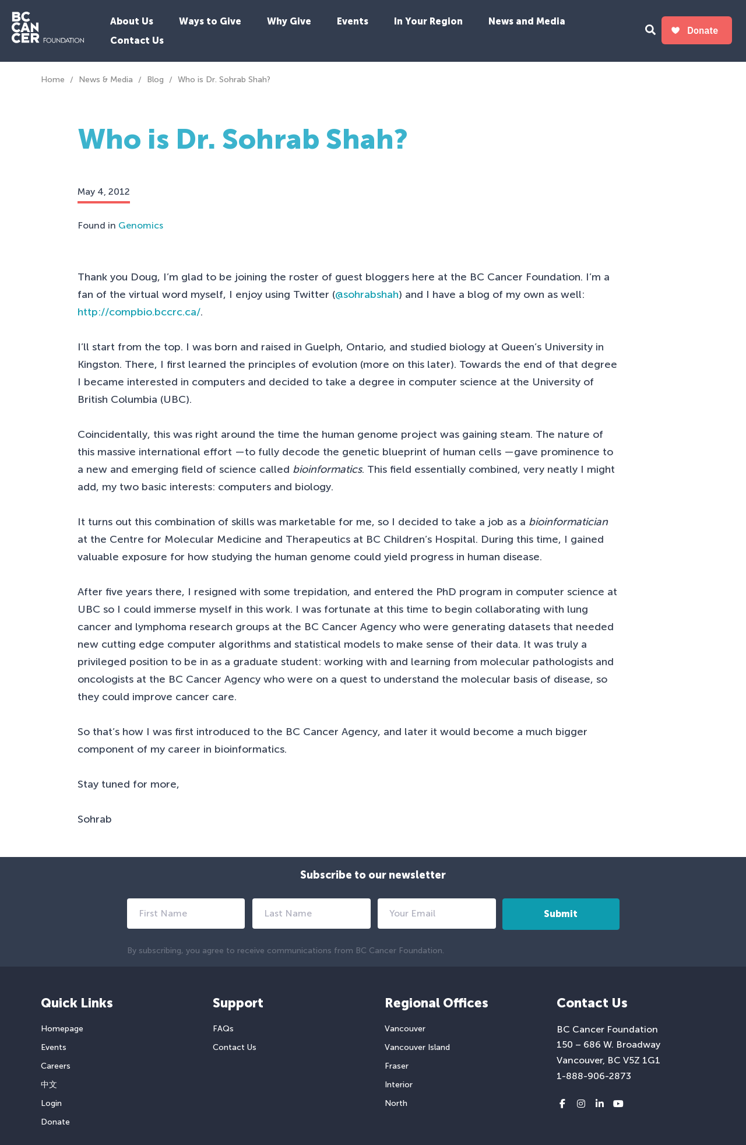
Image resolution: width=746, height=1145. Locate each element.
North (396, 1103)
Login (51, 1103)
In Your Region (428, 21)
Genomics (140, 225)
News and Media (526, 21)
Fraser (397, 1066)
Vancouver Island (417, 1047)
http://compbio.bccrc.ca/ (139, 311)
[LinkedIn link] (600, 1104)
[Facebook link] (562, 1104)
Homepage (62, 1029)
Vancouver (405, 1029)
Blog (155, 80)
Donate (55, 1122)
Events (352, 21)
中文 (49, 1085)
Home (53, 80)
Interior (399, 1085)
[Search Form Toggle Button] (650, 31)
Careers (56, 1066)
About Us (131, 21)
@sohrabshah (367, 294)
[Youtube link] (618, 1104)
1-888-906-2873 (594, 1075)
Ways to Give (210, 21)
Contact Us (137, 40)
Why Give (289, 21)
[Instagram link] (581, 1104)
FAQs (223, 1029)
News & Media (106, 80)
